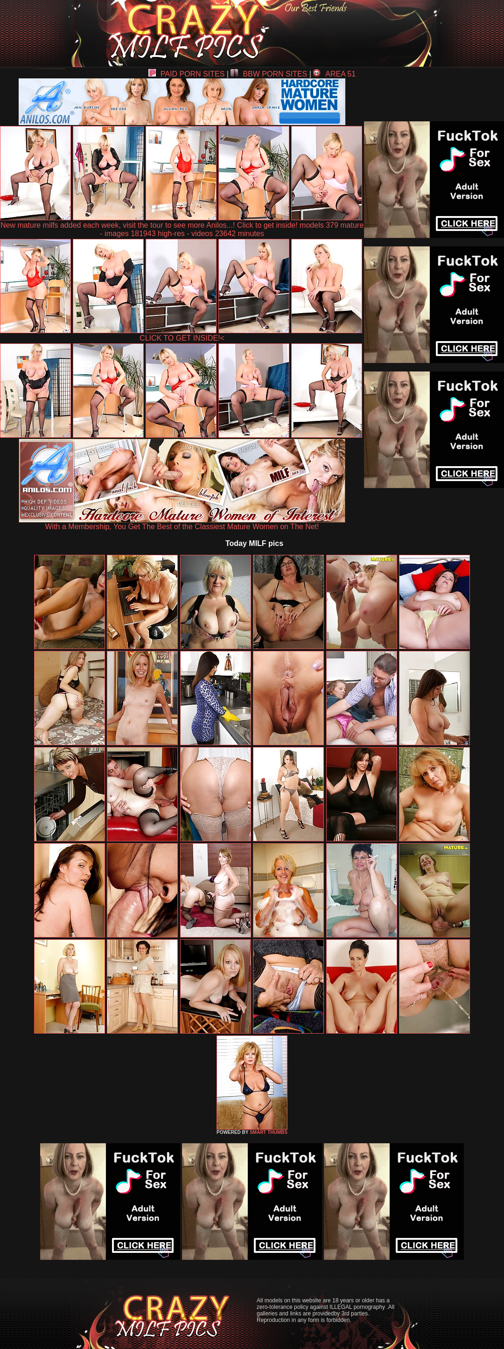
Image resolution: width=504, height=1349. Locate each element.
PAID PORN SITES (186, 74)
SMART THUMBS (268, 1132)
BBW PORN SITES (269, 74)
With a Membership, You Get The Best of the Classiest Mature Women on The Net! (182, 523)
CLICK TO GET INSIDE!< (182, 338)
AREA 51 (334, 74)
